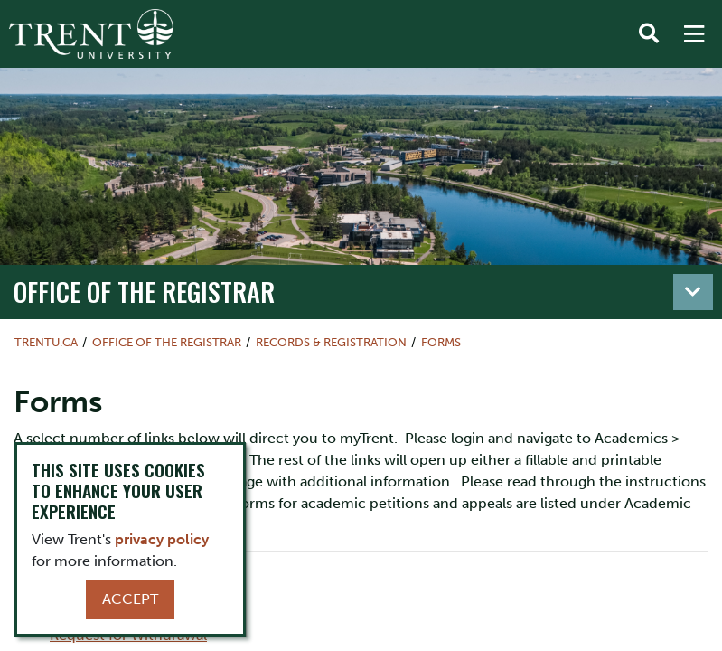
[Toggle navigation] (693, 292)
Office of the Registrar (144, 291)
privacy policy (162, 539)
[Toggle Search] (648, 34)
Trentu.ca (46, 342)
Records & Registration (331, 342)
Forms (441, 342)
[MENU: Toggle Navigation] (694, 34)
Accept (130, 599)
